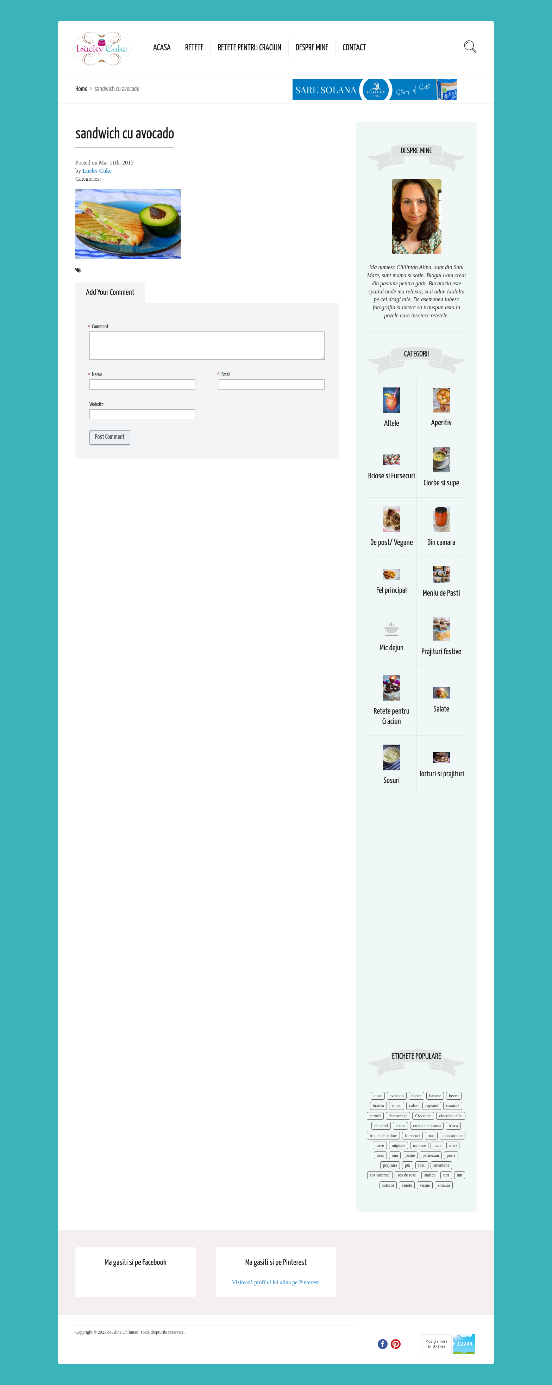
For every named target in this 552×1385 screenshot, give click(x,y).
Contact (354, 48)
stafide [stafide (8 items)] (429, 1175)
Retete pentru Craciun (249, 48)
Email (224, 375)
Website (96, 404)
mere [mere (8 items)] (380, 1145)
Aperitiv (441, 423)
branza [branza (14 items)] (378, 1105)
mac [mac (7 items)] (431, 1135)
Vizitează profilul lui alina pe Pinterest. (276, 1282)
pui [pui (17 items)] (407, 1165)
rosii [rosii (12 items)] (422, 1165)
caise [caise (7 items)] (413, 1105)
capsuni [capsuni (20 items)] (431, 1105)
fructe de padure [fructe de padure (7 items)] (383, 1135)
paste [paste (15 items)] (451, 1155)
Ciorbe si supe (441, 483)
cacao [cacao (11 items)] (396, 1105)
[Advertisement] (416, 922)
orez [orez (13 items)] (380, 1155)
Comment (98, 327)
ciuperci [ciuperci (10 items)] (381, 1125)
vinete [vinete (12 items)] (407, 1185)
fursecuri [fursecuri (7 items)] (412, 1135)
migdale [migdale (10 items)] (399, 1145)
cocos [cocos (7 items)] (400, 1125)
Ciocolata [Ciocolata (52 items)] (423, 1115)
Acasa (162, 48)
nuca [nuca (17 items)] (437, 1145)
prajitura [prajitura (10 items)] (390, 1165)
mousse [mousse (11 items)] (419, 1145)
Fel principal (391, 590)
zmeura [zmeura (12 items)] (444, 1185)
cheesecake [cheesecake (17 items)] (398, 1115)
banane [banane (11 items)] (435, 1095)
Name (95, 375)
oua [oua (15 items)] (395, 1155)
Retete (194, 48)
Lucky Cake (97, 171)
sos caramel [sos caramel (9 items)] (380, 1175)
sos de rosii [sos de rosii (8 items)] (406, 1175)
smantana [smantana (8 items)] (441, 1165)
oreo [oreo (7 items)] (453, 1145)
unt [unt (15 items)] (459, 1175)
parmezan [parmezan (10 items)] (430, 1155)
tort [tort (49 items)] (446, 1175)
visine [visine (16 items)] (425, 1185)
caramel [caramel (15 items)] (452, 1105)
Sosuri (391, 781)
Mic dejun (391, 648)
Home (81, 89)
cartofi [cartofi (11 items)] (375, 1115)
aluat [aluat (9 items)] (378, 1095)
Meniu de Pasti (441, 593)
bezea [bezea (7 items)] (453, 1095)
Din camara (441, 543)
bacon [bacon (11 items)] (417, 1095)
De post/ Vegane (391, 543)
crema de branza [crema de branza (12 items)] (427, 1125)
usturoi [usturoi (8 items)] (388, 1185)
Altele (391, 424)
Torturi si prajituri (441, 774)
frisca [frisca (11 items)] (453, 1125)
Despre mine (312, 48)
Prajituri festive (441, 652)
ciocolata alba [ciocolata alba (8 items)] (450, 1115)
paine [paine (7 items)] (410, 1155)
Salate (441, 709)
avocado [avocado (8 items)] (397, 1095)
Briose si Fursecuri (391, 476)
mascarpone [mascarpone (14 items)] (453, 1135)
